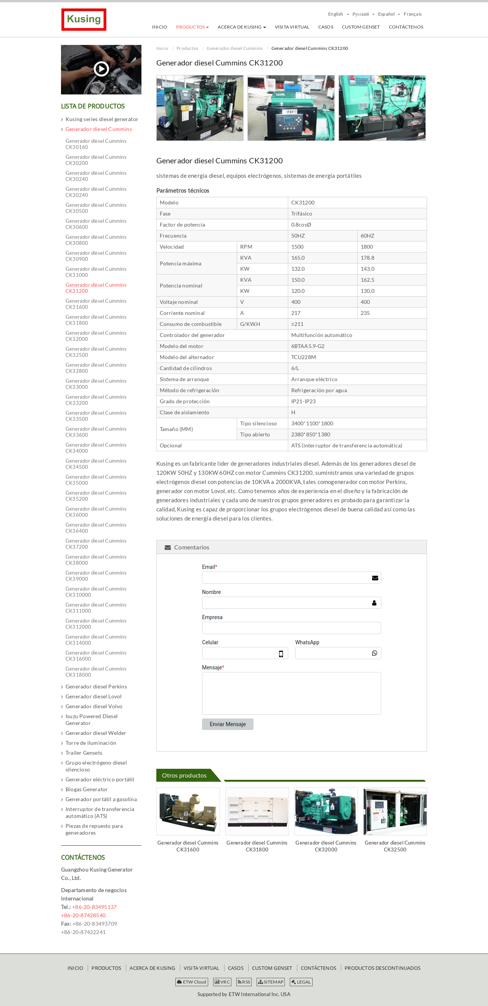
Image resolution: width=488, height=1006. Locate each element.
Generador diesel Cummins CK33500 (96, 416)
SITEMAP (270, 982)
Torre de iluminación (91, 742)
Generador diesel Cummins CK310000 (96, 592)
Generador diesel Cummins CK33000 (96, 384)
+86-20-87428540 (83, 915)
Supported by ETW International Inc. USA (244, 994)
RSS (244, 982)
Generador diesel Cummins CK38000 (96, 560)
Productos (187, 48)
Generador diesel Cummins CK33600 (96, 432)
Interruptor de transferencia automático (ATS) (100, 812)
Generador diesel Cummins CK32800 (96, 368)
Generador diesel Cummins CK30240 (96, 176)
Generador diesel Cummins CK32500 (395, 846)
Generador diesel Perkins (96, 686)
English (335, 14)
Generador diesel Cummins (235, 48)
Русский (361, 14)
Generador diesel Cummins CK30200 (96, 160)
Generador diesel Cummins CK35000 (96, 480)
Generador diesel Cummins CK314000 (96, 640)
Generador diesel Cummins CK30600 (96, 224)
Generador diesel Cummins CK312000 (96, 624)
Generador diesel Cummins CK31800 (256, 846)
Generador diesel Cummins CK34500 (96, 464)
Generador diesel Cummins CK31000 (96, 272)
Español (386, 14)
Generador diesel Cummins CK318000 (96, 672)
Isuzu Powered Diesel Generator (92, 719)
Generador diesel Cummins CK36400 (96, 528)
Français (413, 14)
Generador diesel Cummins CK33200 (96, 400)
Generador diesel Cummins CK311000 (96, 608)
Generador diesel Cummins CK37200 (96, 544)
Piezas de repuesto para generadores (94, 829)
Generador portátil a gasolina (101, 799)
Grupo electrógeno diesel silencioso (96, 766)
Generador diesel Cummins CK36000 (96, 512)
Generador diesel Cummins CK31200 (96, 288)
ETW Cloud (191, 982)
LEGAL (301, 982)
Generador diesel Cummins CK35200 (96, 496)
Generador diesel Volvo (94, 706)
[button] (192, 27)
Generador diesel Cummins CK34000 (96, 448)
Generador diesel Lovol (94, 696)
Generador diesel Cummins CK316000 (96, 656)
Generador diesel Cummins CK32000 (325, 846)
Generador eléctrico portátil (100, 779)
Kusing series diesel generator (102, 119)
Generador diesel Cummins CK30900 (96, 256)
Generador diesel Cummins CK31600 (187, 846)
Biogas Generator (87, 789)
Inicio (162, 48)
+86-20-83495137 (94, 907)
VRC (222, 982)
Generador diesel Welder (96, 733)
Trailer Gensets (84, 752)
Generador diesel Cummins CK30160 (96, 144)
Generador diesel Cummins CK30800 (96, 240)
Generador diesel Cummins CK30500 (96, 208)
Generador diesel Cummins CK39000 (96, 576)
